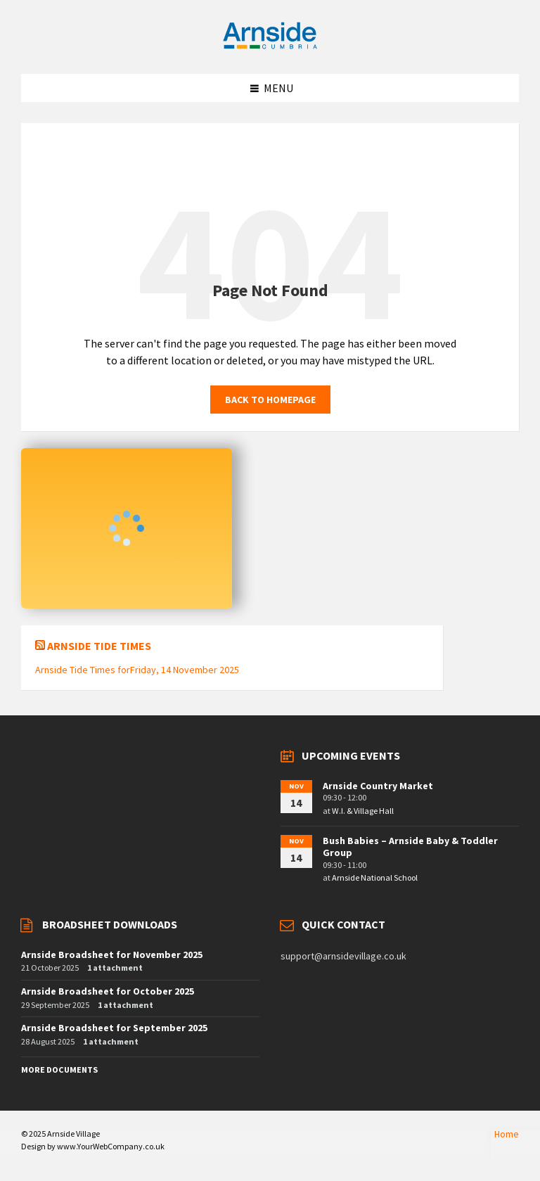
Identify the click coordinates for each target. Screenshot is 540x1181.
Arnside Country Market (378, 785)
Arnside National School (375, 877)
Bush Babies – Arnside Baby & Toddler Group (410, 846)
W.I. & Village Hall (363, 810)
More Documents (59, 1069)
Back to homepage (270, 399)
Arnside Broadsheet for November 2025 (111, 954)
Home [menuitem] (506, 1134)
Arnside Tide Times (99, 646)
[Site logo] (270, 46)
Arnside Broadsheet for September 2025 (114, 1027)
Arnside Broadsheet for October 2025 (107, 991)
